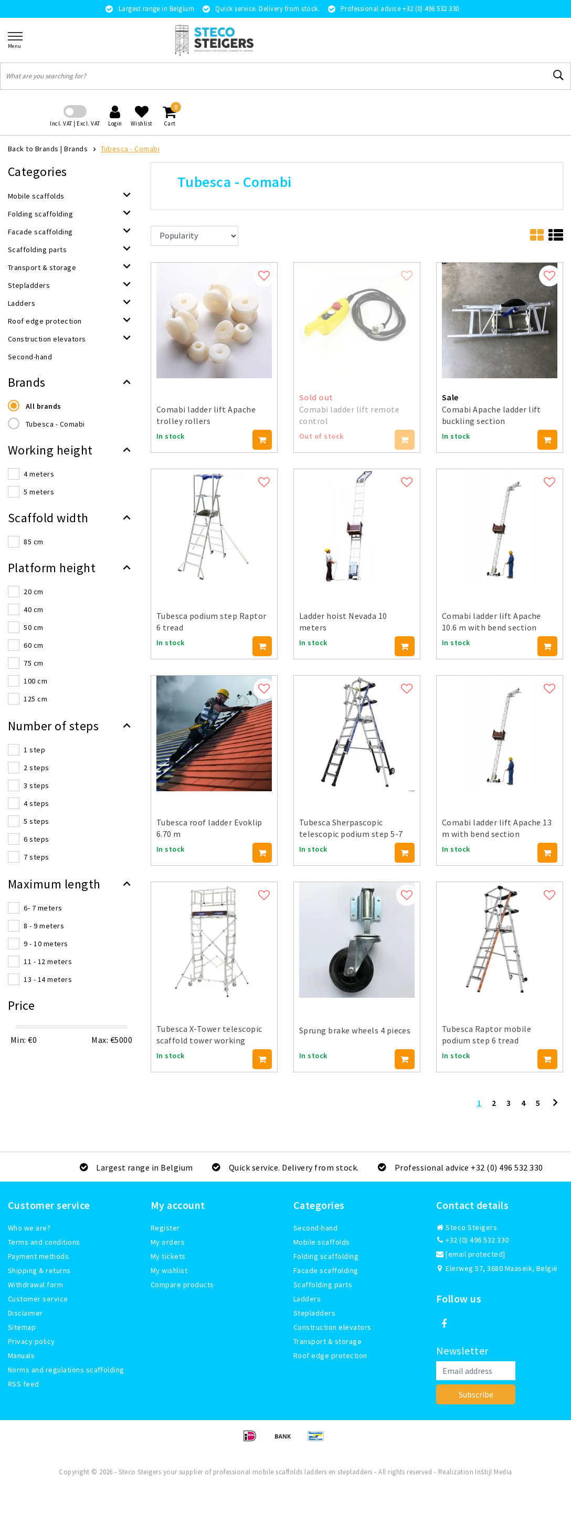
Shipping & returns (39, 1270)
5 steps (36, 821)
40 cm (33, 609)
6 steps (36, 839)
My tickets (168, 1256)
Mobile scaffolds (321, 1242)
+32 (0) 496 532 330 (472, 1240)
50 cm (33, 627)
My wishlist (169, 1270)
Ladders (307, 1298)
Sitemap (22, 1327)
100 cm (35, 681)
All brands (43, 406)
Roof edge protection (330, 1355)
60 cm (33, 645)
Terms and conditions (44, 1242)
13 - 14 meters (48, 979)
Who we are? (29, 1228)
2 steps (36, 767)
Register (165, 1228)
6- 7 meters (43, 908)
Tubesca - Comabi (130, 148)
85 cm (33, 541)
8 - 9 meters (44, 925)
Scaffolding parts (322, 1284)
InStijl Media (493, 1471)
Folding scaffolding (325, 1256)
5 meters (39, 491)
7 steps (36, 857)
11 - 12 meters (48, 961)
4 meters (39, 474)
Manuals (21, 1355)
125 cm (35, 698)
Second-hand (315, 1228)
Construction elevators (332, 1327)
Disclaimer (25, 1313)
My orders (168, 1242)
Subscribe (476, 1394)
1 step (34, 749)
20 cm (33, 591)
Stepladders (314, 1313)
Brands (76, 148)
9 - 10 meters (46, 943)
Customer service (38, 1298)
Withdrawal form (35, 1284)
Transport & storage (327, 1341)
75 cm (33, 663)
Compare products (182, 1284)
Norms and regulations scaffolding (66, 1369)
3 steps (36, 785)
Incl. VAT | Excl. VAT (75, 123)
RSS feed (23, 1384)
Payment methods (38, 1256)
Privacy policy (31, 1341)
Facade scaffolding (325, 1270)
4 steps (36, 803)
